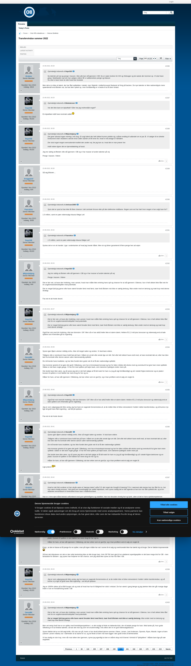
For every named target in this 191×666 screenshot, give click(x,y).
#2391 (167, 230)
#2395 (167, 390)
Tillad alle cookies (168, 633)
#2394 (167, 347)
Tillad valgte (169, 641)
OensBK (28, 357)
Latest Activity (26, 50)
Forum (25, 33)
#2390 (167, 199)
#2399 (167, 569)
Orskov (28, 76)
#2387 (167, 98)
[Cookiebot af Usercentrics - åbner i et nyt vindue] (17, 661)
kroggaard (28, 179)
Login (171, 2)
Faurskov (29, 209)
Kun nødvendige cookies (169, 649)
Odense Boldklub (52, 33)
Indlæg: (26, 87)
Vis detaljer (138, 661)
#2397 (167, 477)
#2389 (167, 169)
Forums (21, 24)
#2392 (167, 263)
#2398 (167, 508)
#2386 (167, 66)
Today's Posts (24, 28)
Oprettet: (24, 85)
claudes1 (29, 518)
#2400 (167, 602)
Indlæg (23, 47)
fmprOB (28, 108)
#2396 (167, 427)
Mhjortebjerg (28, 273)
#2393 (167, 309)
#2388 (167, 129)
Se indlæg (73, 71)
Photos (23, 54)
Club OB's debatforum (37, 33)
